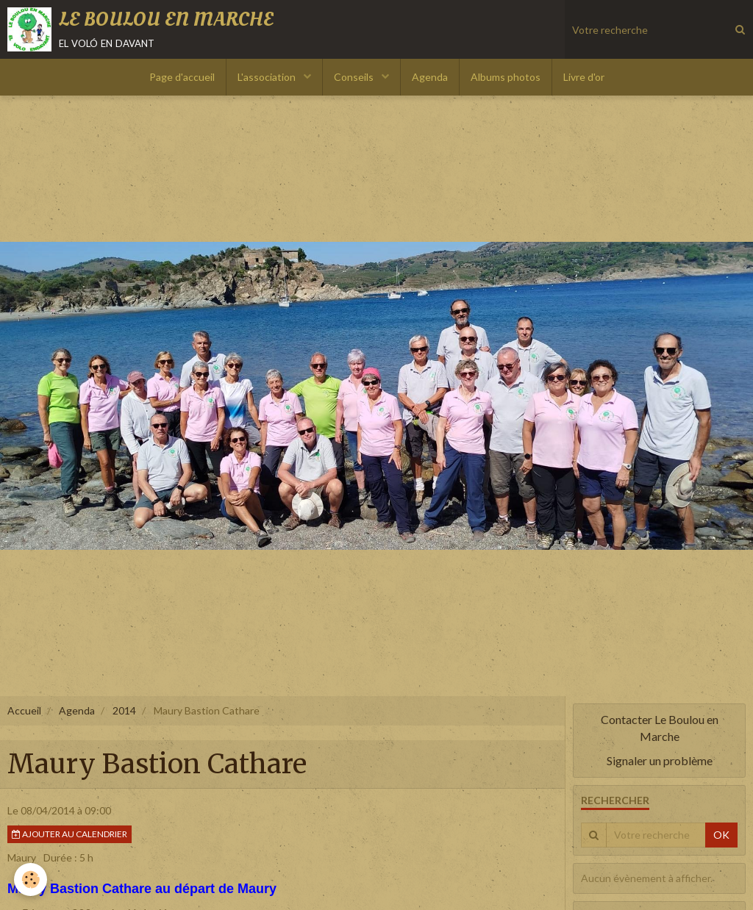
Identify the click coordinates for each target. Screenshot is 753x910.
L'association (268, 77)
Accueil (24, 710)
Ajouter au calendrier (69, 833)
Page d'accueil (182, 77)
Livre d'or (583, 77)
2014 (124, 710)
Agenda (430, 77)
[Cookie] (31, 879)
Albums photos (505, 77)
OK (721, 834)
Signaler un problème (660, 760)
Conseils (355, 77)
